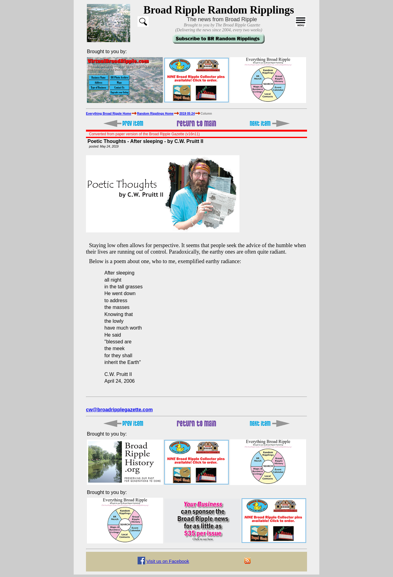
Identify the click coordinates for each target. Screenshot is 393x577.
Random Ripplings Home (155, 113)
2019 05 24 (187, 113)
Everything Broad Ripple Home (108, 113)
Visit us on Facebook (167, 561)
